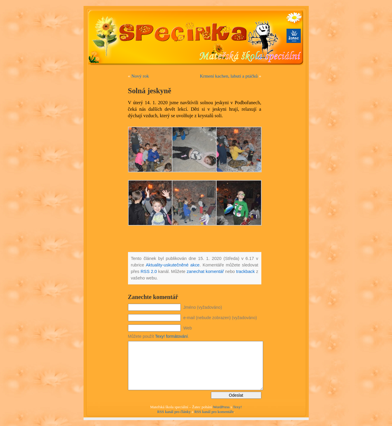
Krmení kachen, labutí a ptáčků (229, 75)
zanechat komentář (205, 271)
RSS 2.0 (148, 271)
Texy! (237, 407)
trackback (245, 271)
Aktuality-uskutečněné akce (173, 265)
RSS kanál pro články (174, 411)
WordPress (221, 407)
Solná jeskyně (149, 91)
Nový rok (140, 75)
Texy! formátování (171, 336)
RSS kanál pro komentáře (214, 411)
